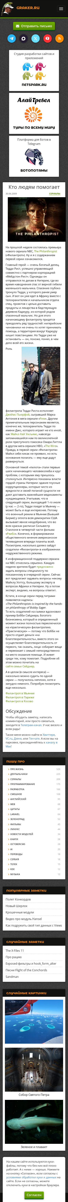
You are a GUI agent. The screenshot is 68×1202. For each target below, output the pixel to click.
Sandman (12, 977)
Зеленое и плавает (34, 1147)
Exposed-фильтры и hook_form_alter (31, 964)
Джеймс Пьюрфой (18, 414)
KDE (12, 869)
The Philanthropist (45, 251)
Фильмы (15, 824)
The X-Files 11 (15, 951)
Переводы (16, 854)
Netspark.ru (34, 85)
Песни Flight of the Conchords (26, 970)
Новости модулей (21, 834)
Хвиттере (49, 734)
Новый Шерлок (16, 906)
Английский (18, 799)
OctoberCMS (17, 844)
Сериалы (54, 193)
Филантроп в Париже (20, 697)
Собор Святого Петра (34, 1095)
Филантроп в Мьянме (20, 693)
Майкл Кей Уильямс (24, 434)
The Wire (50, 446)
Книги (14, 839)
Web (12, 804)
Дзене (18, 738)
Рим (42, 418)
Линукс (15, 829)
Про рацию (14, 957)
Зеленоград (17, 819)
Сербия (14, 859)
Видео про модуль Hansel (24, 919)
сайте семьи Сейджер (20, 666)
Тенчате (34, 738)
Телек (13, 864)
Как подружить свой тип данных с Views (34, 925)
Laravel (15, 814)
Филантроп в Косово (19, 701)
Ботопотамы (34, 171)
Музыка (15, 874)
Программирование (22, 784)
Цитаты (15, 809)
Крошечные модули (20, 912)
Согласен (34, 1195)
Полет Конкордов (18, 899)
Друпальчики (19, 774)
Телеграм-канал (31, 725)
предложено (45, 566)
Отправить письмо (34, 26)
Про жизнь (17, 769)
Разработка (17, 789)
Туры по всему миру (34, 128)
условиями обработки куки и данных (31, 1177)
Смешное (16, 794)
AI (11, 849)
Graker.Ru (28, 8)
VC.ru (9, 738)
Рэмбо (11, 533)
